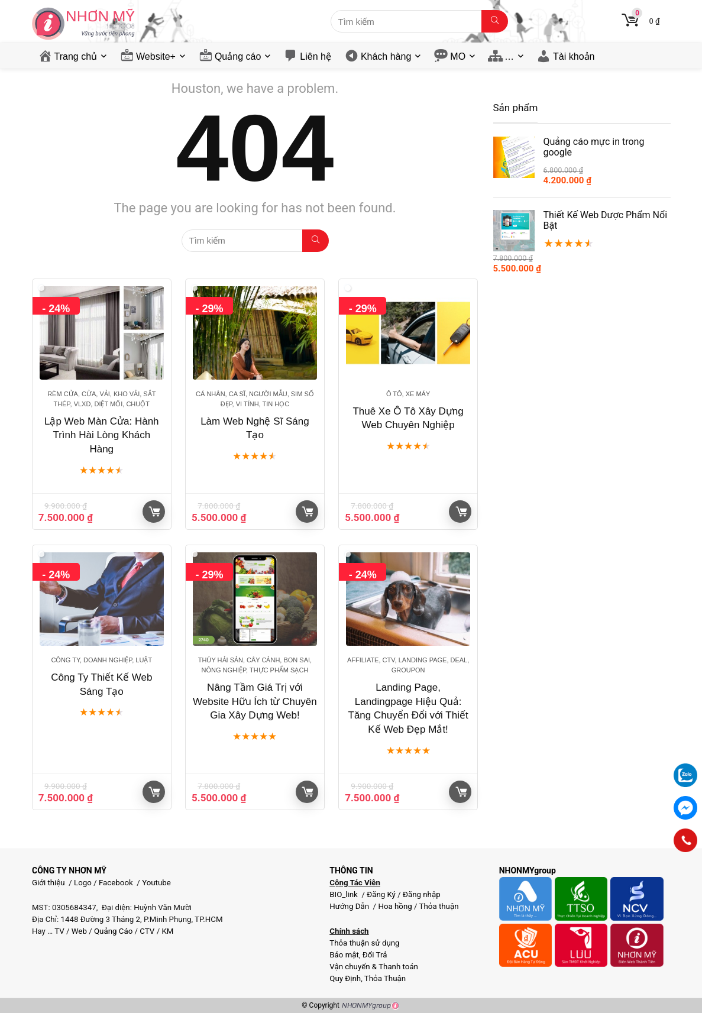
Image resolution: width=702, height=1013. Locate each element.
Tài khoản (573, 56)
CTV (147, 931)
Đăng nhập (422, 894)
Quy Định (345, 978)
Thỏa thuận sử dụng (364, 942)
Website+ (156, 56)
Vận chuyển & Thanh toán (373, 966)
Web (79, 931)
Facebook (116, 882)
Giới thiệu (48, 882)
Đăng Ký (382, 894)
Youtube (156, 882)
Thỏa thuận (438, 906)
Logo (83, 882)
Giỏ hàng (154, 511)
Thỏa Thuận (384, 978)
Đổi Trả (375, 954)
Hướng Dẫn (350, 906)
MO (457, 56)
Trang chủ (76, 56)
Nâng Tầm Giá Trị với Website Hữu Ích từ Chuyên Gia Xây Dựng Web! (255, 701)
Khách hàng (386, 56)
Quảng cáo (238, 56)
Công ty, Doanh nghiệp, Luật (101, 660)
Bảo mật (344, 954)
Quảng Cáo (113, 931)
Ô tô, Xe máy (408, 393)
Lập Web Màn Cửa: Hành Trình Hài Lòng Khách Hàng (101, 435)
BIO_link (344, 894)
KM (167, 931)
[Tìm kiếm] (494, 21)
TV (58, 931)
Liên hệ (315, 56)
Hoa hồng (395, 906)
